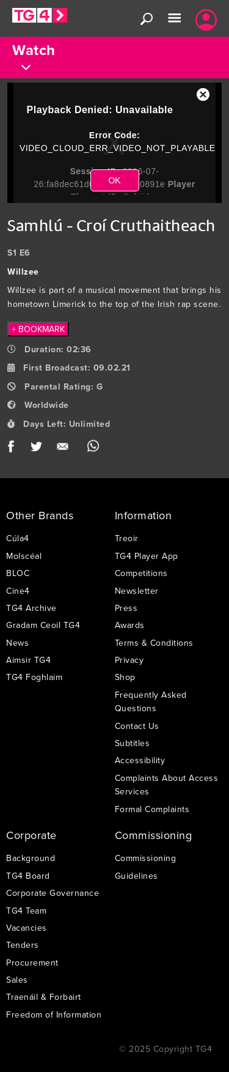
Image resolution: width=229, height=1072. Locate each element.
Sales (17, 980)
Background (30, 858)
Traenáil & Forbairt (43, 997)
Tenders (22, 945)
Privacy (129, 660)
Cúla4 (17, 538)
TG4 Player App (146, 556)
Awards (130, 625)
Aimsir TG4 (28, 660)
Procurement (32, 962)
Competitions (141, 573)
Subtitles (132, 743)
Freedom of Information (53, 1014)
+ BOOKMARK (38, 329)
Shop (125, 677)
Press (126, 608)
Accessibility (140, 760)
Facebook (15, 449)
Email (65, 449)
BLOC (17, 573)
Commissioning (145, 858)
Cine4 (18, 591)
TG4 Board (28, 876)
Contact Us (137, 726)
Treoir (127, 538)
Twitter (37, 449)
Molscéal (24, 556)
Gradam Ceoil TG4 (43, 625)
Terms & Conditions (154, 643)
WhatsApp (93, 449)
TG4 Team (26, 910)
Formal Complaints (152, 809)
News (17, 643)
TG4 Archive (31, 608)
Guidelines (136, 876)
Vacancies (26, 928)
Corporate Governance (52, 893)
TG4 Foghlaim (34, 677)
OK (114, 180)
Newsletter (137, 591)
